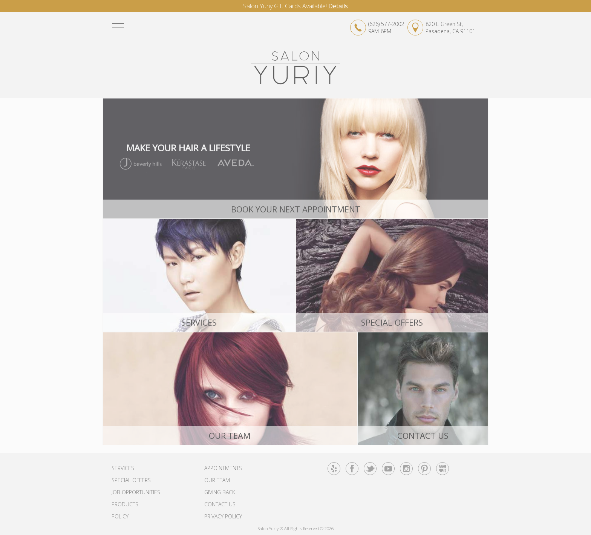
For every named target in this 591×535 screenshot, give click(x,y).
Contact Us (220, 504)
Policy (120, 516)
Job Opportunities (136, 492)
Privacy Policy (223, 516)
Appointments (223, 468)
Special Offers (131, 480)
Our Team (217, 480)
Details (338, 6)
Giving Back (219, 492)
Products (125, 504)
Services (123, 468)
